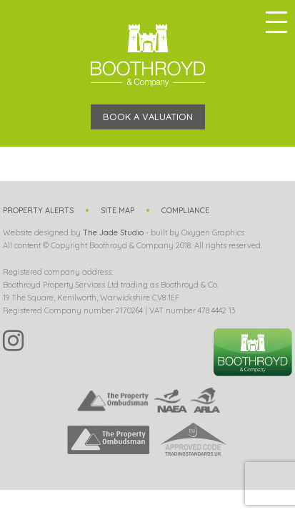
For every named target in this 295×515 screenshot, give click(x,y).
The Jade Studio (113, 232)
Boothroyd (148, 55)
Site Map (117, 210)
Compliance (185, 210)
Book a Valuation (148, 116)
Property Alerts (38, 210)
